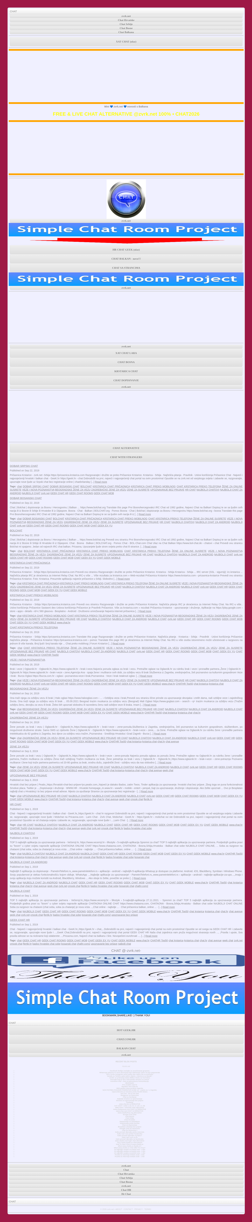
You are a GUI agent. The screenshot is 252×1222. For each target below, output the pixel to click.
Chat (126, 1169)
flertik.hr (148, 799)
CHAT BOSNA (126, 362)
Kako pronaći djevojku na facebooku (130, 1139)
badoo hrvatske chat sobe (138, 828)
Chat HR (126, 1190)
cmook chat (136, 799)
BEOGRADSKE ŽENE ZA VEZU (72, 489)
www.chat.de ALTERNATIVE (129, 1104)
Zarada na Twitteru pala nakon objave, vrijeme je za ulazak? (129, 1076)
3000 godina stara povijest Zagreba (129, 1088)
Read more (101, 481)
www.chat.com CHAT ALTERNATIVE (129, 1111)
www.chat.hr (63, 622)
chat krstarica (201, 683)
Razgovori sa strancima (130, 1095)
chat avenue (172, 741)
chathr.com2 (141, 886)
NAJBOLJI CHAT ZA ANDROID (212, 522)
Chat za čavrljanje (129, 1097)
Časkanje (129, 1102)
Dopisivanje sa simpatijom (130, 1121)
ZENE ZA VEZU (19, 746)
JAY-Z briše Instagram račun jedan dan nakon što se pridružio (129, 1074)
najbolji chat (124, 943)
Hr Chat (126, 1194)
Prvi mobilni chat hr (129, 1085)
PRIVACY (138, 1209)
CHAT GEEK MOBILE (109, 557)
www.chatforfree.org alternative (130, 1113)
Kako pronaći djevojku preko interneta (129, 1132)
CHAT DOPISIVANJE (126, 380)
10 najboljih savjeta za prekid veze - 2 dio (129, 1151)
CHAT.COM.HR (126, 1039)
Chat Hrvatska (129, 1120)
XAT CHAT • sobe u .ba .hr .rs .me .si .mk (129, 1106)
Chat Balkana (126, 32)
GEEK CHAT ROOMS (81, 493)
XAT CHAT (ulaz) (126, 41)
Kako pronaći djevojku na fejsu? (129, 1135)
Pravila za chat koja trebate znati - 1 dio (130, 1156)
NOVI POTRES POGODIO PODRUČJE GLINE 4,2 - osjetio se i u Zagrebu (130, 1090)
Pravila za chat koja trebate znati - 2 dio (130, 1155)
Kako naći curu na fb (130, 1137)
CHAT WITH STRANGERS (126, 457)
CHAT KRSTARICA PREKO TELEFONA (199, 486)
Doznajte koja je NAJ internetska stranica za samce (129, 1079)
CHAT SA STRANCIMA (126, 267)
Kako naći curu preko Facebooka (129, 1134)
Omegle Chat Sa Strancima (130, 1128)
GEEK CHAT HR (59, 493)
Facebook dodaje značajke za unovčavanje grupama (129, 1071)
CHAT (13, 11)
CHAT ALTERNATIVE (126, 448)
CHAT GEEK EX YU (101, 525)
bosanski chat (141, 857)
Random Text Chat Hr (130, 1086)
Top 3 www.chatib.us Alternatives (129, 1142)
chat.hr (197, 712)
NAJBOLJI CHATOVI (208, 489)
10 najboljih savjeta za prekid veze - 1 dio (129, 1153)
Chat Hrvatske (126, 20)
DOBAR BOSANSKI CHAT (64, 486)
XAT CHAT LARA (126, 353)
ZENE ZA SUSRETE (138, 489)
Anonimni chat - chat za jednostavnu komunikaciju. (129, 1081)
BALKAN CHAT (126, 1048)
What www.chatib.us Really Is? (129, 1146)
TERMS (147, 1209)
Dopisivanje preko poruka (129, 1123)
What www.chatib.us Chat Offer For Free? (129, 1148)
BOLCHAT (86, 486)
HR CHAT (190, 489)
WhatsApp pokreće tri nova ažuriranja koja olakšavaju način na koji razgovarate (129, 1072)
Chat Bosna (129, 1116)
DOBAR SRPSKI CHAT (24, 465)
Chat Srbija (129, 1118)
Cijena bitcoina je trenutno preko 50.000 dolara (129, 1092)
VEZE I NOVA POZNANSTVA (38, 489)
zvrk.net (126, 16)
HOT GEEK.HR (126, 1030)
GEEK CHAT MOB (104, 493)
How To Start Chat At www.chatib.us (129, 1144)
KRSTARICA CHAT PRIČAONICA (111, 486)
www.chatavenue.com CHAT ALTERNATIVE (129, 1109)
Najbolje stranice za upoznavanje (129, 1099)
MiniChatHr (129, 1083)
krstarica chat (216, 683)
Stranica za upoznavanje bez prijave (129, 1100)
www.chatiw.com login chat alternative (129, 1141)
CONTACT (128, 1209)
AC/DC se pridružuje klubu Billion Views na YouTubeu (129, 1078)
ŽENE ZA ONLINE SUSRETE (209, 518)
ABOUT (118, 1209)
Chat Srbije (126, 24)
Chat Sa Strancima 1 (129, 1130)
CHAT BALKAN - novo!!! (126, 258)
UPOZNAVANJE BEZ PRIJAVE (167, 489)
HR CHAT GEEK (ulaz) (126, 249)
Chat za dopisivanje (129, 1125)
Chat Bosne (126, 28)
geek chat (168, 770)
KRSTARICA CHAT (126, 371)
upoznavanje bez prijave (124, 915)
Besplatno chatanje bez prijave (129, 1127)
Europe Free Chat (129, 1114)
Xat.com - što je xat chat (130, 1093)
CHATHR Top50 (50, 655)
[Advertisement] (126, 76)
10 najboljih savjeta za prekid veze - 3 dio (129, 1149)
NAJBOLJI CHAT (31, 493)
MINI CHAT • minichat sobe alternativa (129, 1107)
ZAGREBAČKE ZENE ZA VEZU (108, 489)
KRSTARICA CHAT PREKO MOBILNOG (153, 486)
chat (19, 486)
